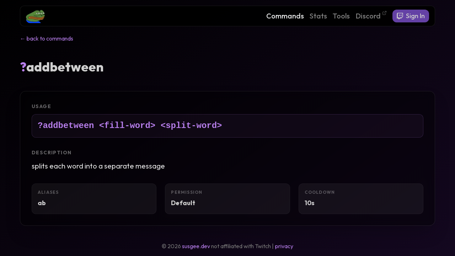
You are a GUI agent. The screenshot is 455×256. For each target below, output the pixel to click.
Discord (371, 15)
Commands (285, 15)
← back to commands (46, 38)
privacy (284, 246)
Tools (341, 15)
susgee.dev (196, 246)
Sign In (411, 16)
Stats (318, 15)
